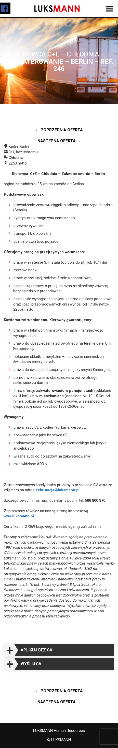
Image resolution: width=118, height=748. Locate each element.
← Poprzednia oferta (59, 129)
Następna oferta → (59, 140)
